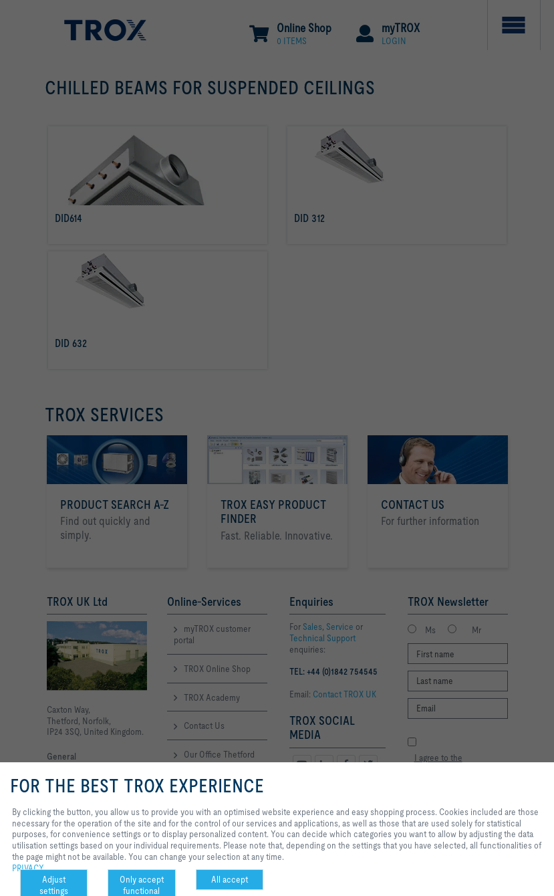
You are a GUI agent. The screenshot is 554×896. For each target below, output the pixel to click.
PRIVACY (28, 868)
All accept (229, 879)
